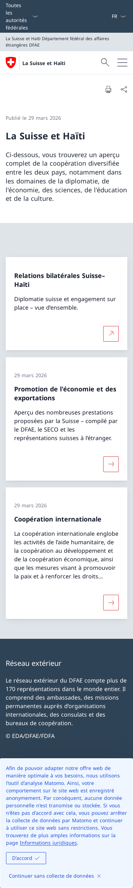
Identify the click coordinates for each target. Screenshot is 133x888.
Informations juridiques (48, 842)
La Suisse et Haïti (43, 63)
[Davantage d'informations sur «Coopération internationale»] (111, 602)
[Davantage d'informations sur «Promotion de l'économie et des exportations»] (111, 464)
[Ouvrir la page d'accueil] (35, 62)
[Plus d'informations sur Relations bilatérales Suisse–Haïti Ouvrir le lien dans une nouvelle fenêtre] (111, 334)
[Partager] (124, 89)
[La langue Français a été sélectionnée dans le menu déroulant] (118, 16)
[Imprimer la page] (108, 89)
